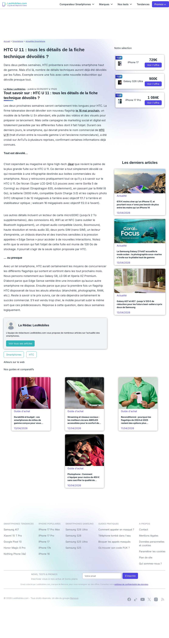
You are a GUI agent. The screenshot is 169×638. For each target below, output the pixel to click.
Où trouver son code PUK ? (114, 547)
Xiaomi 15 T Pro (13, 535)
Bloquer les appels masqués (114, 541)
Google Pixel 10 (13, 541)
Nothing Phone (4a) (15, 553)
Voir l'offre (153, 65)
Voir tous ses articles (20, 343)
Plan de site (145, 557)
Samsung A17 (11, 529)
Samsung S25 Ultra (77, 541)
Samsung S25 (73, 547)
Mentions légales (148, 535)
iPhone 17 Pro (46, 535)
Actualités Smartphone (35, 41)
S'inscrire (130, 575)
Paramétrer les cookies (152, 551)
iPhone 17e (45, 547)
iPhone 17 (44, 541)
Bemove (74, 598)
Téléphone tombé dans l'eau (114, 535)
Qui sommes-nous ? (150, 563)
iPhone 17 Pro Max (49, 529)
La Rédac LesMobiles (15, 89)
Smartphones (13, 354)
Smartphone (17, 41)
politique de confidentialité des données (131, 584)
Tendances (143, 4)
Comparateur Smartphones (77, 4)
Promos (160, 4)
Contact (143, 529)
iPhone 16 (44, 553)
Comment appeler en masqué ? (116, 529)
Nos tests (125, 4)
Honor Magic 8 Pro (15, 547)
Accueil (7, 41)
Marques (106, 4)
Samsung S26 (73, 535)
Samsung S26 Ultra (77, 529)
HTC (31, 354)
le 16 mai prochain (87, 110)
